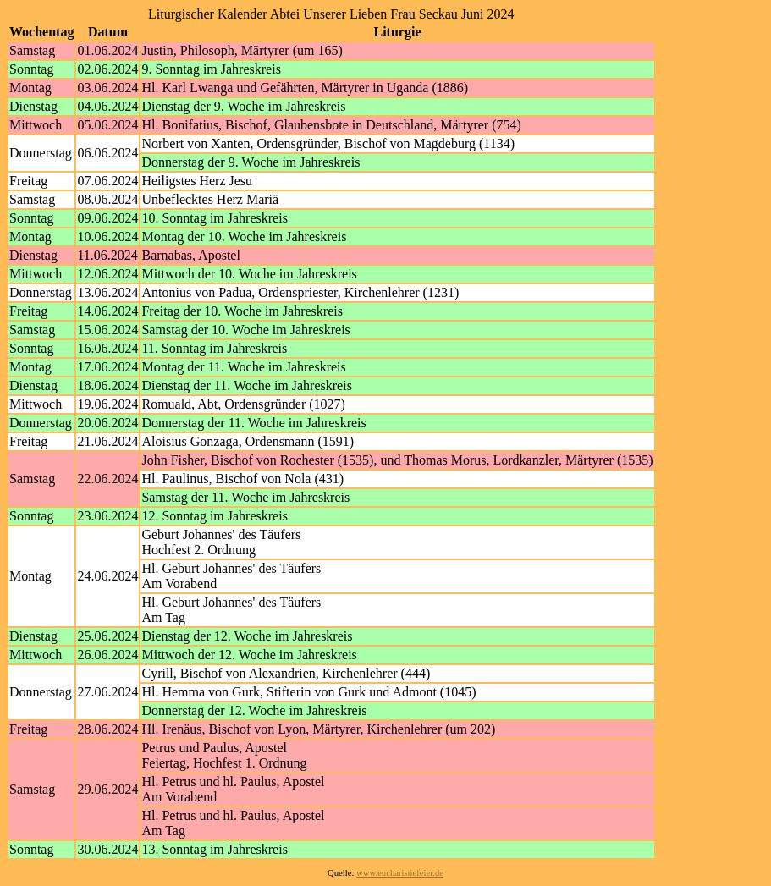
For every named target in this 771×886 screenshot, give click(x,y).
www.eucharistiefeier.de (399, 873)
